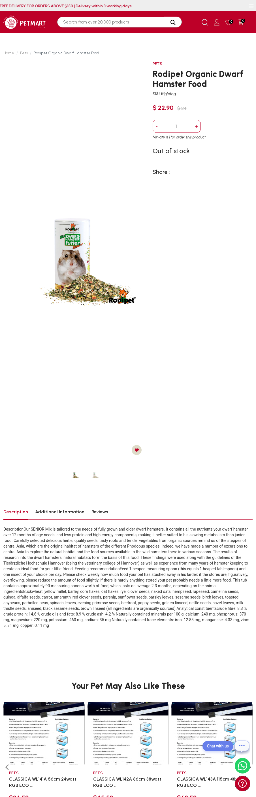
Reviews (99, 511)
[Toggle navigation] (251, 6)
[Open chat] (241, 746)
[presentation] (7, 767)
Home (8, 53)
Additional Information (59, 511)
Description (15, 511)
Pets (24, 53)
